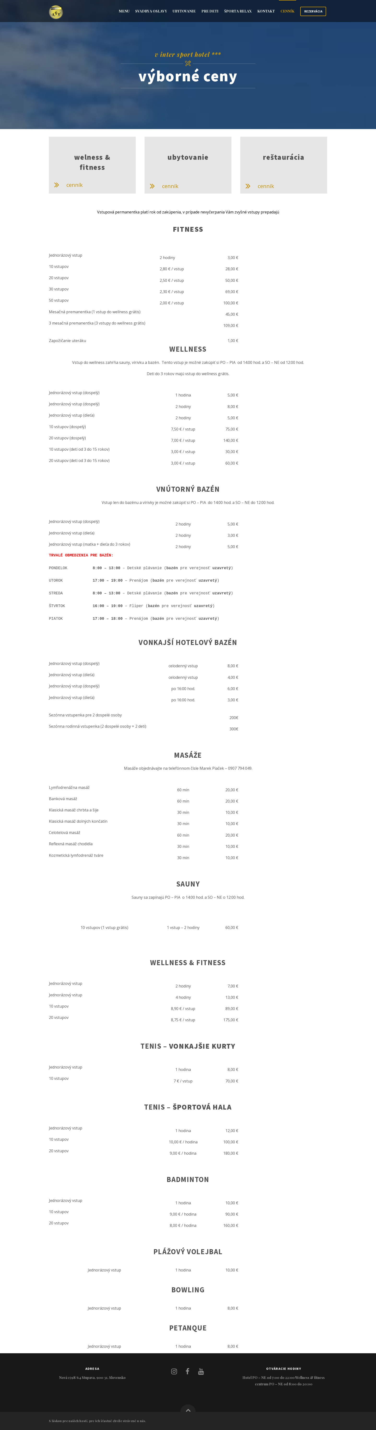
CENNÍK (288, 11)
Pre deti (209, 11)
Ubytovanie (184, 11)
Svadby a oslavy (151, 11)
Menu (124, 11)
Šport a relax (238, 11)
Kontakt (266, 11)
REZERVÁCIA (313, 11)
